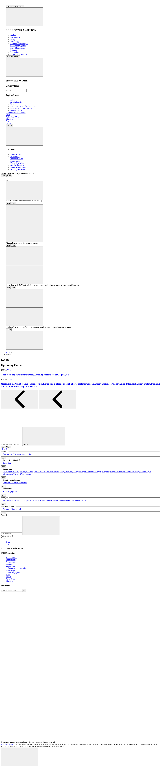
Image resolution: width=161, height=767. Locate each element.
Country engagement (18, 46)
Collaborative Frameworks (16, 568)
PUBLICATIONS (12, 117)
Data (7, 121)
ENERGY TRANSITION (15, 6)
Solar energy (135, 472)
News (8, 115)
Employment (10, 560)
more (3, 458)
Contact (9, 564)
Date (7, 544)
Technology (14, 41)
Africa (12, 100)
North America (16, 110)
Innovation (14, 52)
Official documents (17, 165)
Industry (121, 472)
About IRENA (15, 154)
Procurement (15, 161)
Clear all (4, 449)
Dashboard (7, 509)
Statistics (19, 509)
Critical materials (52, 472)
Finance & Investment (18, 54)
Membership (15, 157)
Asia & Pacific (16, 102)
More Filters (6, 447)
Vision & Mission (17, 163)
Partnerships (15, 37)
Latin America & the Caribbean (40, 500)
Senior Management (18, 167)
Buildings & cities (26, 472)
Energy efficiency (66, 472)
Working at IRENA (17, 169)
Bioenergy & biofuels (11, 472)
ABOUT (9, 125)
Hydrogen (104, 472)
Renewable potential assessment (15, 483)
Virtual (9, 370)
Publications (10, 579)
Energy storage (79, 472)
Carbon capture (40, 472)
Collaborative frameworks (16, 113)
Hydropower (113, 472)
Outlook (13, 35)
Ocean (127, 472)
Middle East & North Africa (21, 108)
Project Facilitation (17, 48)
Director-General (16, 159)
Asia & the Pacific (15, 500)
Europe (13, 104)
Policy (12, 39)
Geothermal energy (92, 472)
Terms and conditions (8, 744)
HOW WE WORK (13, 57)
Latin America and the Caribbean (22, 106)
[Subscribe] (11, 590)
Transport (17, 474)
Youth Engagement (10, 491)
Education (9, 119)
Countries (4, 515)
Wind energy (26, 474)
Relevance (10, 542)
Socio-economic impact (19, 44)
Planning (13, 50)
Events (8, 123)
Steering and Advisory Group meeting (17, 454)
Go (24, 590)
